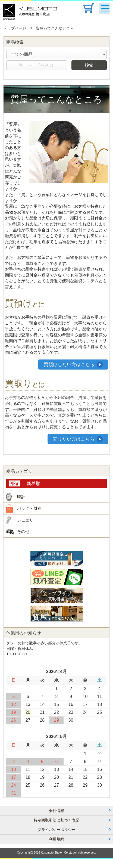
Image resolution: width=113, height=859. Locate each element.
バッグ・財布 (29, 508)
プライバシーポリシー (56, 829)
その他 (23, 531)
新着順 (33, 483)
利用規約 (56, 839)
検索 (89, 65)
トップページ (14, 28)
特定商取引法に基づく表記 (56, 820)
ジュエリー (27, 520)
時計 (21, 496)
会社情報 (56, 810)
